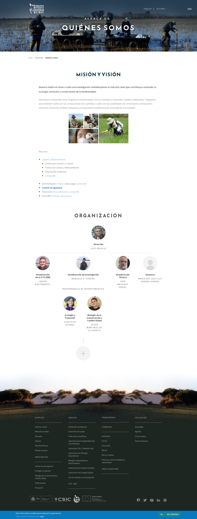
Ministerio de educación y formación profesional (49, 499)
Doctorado (106, 453)
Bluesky (137, 500)
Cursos (104, 448)
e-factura (61, 183)
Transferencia (108, 425)
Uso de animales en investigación (81, 485)
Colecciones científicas (77, 443)
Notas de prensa (141, 448)
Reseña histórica (41, 453)
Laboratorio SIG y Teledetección (81, 456)
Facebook (131, 500)
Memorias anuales (42, 439)
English (148, 9)
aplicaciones (66, 195)
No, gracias (173, 514)
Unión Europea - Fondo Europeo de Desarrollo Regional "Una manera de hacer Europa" (102, 498)
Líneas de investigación (44, 473)
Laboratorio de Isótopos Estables (81, 475)
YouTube (144, 500)
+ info (42, 516)
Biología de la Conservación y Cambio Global (46, 484)
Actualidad (139, 434)
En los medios (140, 443)
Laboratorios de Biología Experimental (77, 461)
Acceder (161, 9)
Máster (104, 458)
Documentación (60, 191)
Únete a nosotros (110, 476)
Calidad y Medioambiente (53, 159)
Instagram (157, 500)
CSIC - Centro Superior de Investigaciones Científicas (70, 500)
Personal (38, 443)
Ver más (83, 361)
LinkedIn (151, 500)
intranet (55, 195)
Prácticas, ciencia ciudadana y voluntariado (113, 468)
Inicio (31, 58)
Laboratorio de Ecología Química (80, 480)
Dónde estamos (41, 458)
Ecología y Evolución (43, 478)
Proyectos (39, 495)
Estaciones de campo (76, 439)
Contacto (50, 175)
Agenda (138, 439)
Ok (161, 514)
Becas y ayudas (108, 462)
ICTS (84, 499)
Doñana (38, 448)
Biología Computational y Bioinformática (78, 469)
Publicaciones (40, 490)
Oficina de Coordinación (77, 434)
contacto (82, 183)
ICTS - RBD (72, 491)
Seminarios (106, 443)
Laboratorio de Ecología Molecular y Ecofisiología (81, 449)
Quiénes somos (41, 434)
